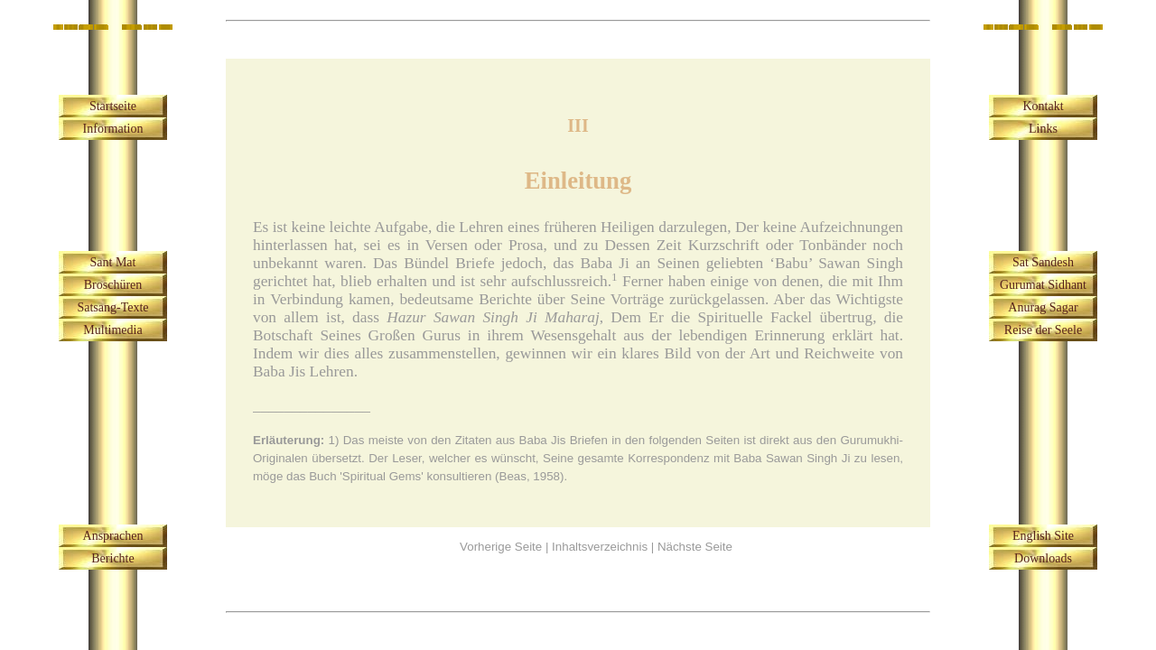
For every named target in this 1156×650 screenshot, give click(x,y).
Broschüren (113, 285)
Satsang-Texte (112, 307)
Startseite (112, 106)
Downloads (1043, 558)
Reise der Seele (1043, 330)
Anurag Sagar (1042, 307)
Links (1043, 128)
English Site (1043, 536)
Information (113, 128)
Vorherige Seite (501, 546)
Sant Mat (113, 262)
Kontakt (1042, 106)
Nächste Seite (694, 546)
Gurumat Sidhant (1043, 285)
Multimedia (112, 330)
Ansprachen (113, 536)
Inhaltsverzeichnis (600, 546)
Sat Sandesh (1043, 262)
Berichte (112, 558)
